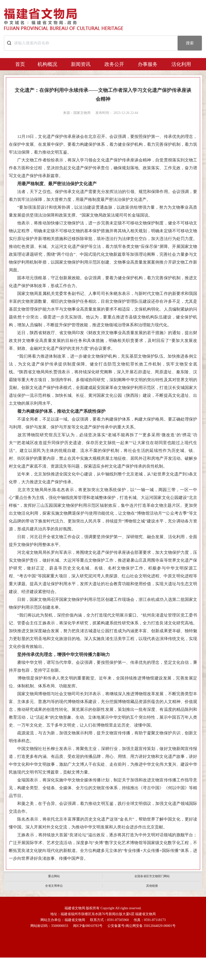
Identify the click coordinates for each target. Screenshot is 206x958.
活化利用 (181, 64)
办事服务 (147, 64)
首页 (20, 64)
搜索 (190, 43)
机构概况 (47, 64)
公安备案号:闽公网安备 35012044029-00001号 (141, 926)
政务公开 (114, 64)
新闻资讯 (80, 64)
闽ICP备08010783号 (88, 926)
